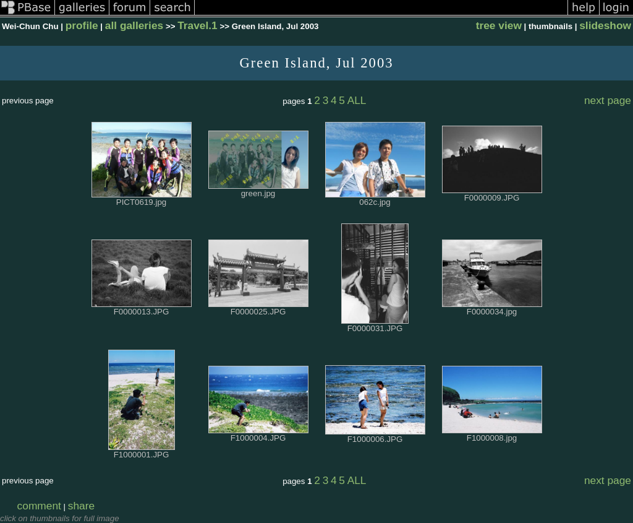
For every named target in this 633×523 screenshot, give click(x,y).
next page (607, 100)
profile (82, 25)
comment (39, 505)
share (81, 505)
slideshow (605, 25)
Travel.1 (197, 25)
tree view (499, 25)
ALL (357, 100)
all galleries (134, 25)
